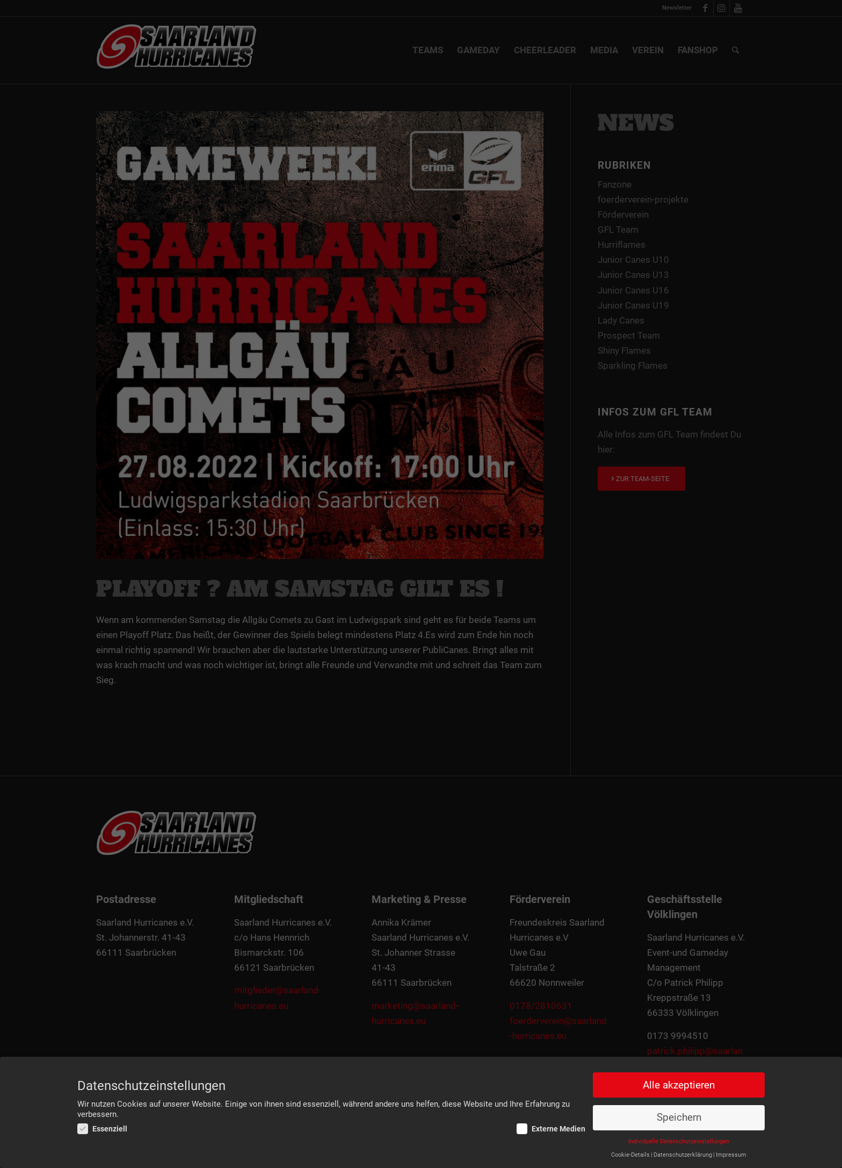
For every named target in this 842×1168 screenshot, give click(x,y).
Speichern (679, 1118)
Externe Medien (551, 1129)
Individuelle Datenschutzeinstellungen (678, 1141)
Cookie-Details (630, 1155)
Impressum (731, 1155)
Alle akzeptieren (679, 1085)
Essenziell (102, 1129)
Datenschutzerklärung (683, 1155)
